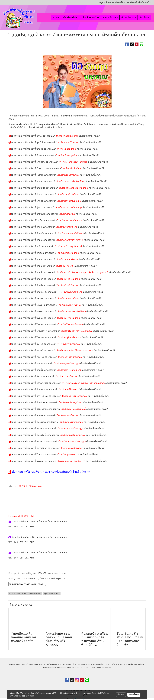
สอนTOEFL (79, 668)
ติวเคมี (134, 664)
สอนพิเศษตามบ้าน (69, 664)
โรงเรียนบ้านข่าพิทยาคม (68, 278)
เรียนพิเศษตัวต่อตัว (84, 664)
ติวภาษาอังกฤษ (119, 664)
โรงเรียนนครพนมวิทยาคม (70, 220)
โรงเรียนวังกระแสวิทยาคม (69, 370)
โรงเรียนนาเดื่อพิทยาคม (68, 252)
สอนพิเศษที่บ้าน (24, 664)
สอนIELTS (88, 668)
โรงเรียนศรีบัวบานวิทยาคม (75, 396)
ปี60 (16, 526)
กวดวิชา (59, 664)
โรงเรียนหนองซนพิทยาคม (71, 422)
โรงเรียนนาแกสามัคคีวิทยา (71, 233)
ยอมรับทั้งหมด (134, 694)
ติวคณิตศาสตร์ (96, 664)
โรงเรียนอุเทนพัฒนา (68, 454)
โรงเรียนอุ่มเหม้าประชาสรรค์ (72, 461)
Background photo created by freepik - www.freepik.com (37, 578)
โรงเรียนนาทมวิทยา (65, 265)
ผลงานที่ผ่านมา (110, 17)
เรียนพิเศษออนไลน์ (90, 17)
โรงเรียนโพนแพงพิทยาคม (70, 324)
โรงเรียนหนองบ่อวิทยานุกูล (71, 428)
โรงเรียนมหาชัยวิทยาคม (69, 344)
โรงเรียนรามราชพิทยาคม (70, 357)
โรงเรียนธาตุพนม (67, 213)
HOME (56, 17)
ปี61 (21, 526)
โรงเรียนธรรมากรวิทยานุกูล (69, 207)
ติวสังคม (53, 668)
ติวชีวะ (140, 664)
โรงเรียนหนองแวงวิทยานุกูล (72, 441)
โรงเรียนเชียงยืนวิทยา (72, 168)
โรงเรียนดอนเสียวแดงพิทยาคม (74, 187)
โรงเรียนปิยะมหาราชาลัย (69, 305)
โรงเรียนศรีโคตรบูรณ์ (69, 389)
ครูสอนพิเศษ (13, 664)
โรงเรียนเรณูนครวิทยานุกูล (67, 363)
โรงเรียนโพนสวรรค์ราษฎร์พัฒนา (76, 331)
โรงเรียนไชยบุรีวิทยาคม (68, 174)
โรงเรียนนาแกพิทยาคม (67, 226)
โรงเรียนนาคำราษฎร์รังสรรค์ (69, 239)
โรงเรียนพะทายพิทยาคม (68, 318)
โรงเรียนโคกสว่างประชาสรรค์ (73, 161)
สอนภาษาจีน (61, 668)
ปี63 (32, 526)
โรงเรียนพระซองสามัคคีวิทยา (72, 311)
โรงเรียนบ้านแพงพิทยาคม (70, 292)
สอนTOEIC (71, 668)
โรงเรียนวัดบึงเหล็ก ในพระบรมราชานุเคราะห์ (83, 383)
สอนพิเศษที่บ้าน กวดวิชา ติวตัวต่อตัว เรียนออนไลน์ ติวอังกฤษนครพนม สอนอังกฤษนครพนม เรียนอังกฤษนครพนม (27, 584)
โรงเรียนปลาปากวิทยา (69, 298)
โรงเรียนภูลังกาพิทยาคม (70, 337)
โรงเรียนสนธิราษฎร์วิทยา (71, 402)
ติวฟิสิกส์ (128, 664)
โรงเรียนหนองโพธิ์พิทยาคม (72, 435)
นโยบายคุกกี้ (30, 696)
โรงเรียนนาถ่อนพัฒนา (67, 259)
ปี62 (27, 526)
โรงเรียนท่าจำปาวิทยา (69, 194)
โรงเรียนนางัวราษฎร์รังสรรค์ (69, 246)
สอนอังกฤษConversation (101, 668)
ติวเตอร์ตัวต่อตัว (50, 664)
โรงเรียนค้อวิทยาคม (67, 148)
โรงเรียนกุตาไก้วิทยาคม (68, 142)
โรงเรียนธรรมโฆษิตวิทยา (69, 200)
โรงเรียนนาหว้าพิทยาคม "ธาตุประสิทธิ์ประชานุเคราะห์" (83, 272)
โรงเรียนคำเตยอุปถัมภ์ (67, 155)
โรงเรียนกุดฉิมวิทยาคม (67, 135)
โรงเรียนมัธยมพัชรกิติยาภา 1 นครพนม (75, 350)
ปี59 (10, 526)
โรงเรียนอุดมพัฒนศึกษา (72, 448)
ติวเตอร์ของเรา (128, 17)
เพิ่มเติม (144, 17)
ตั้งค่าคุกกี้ (121, 694)
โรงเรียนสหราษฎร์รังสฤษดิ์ (73, 409)
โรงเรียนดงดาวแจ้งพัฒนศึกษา (71, 181)
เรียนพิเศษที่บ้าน (70, 17)
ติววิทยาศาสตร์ (108, 664)
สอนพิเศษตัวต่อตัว (36, 664)
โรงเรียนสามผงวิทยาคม (68, 415)
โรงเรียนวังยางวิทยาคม (67, 376)
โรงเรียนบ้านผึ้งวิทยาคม (68, 285)
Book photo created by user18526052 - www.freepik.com (37, 573)
